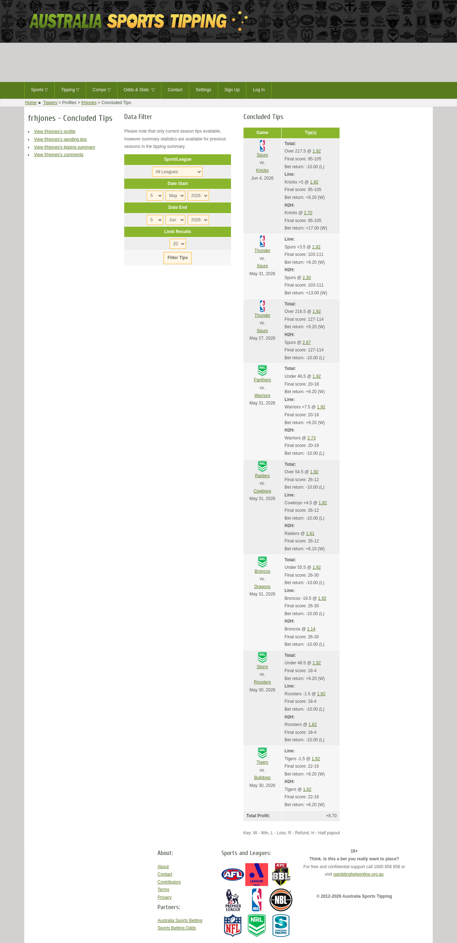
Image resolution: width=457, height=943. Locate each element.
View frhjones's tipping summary (64, 147)
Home (31, 102)
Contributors (169, 882)
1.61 (310, 533)
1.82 (322, 502)
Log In (259, 89)
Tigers (262, 762)
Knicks (262, 170)
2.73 (311, 438)
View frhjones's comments (59, 154)
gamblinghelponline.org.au (358, 874)
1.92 (316, 151)
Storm (262, 666)
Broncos (262, 571)
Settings (203, 89)
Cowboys (262, 491)
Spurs (262, 155)
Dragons (262, 586)
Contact (175, 89)
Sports (39, 90)
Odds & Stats (139, 90)
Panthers (262, 379)
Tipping (70, 90)
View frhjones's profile (54, 131)
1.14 (311, 629)
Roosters (262, 682)
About (163, 866)
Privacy (164, 897)
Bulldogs (262, 777)
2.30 (306, 277)
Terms (163, 889)
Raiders (262, 475)
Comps (101, 90)
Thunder (263, 250)
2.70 (308, 212)
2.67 (306, 342)
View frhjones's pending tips (60, 139)
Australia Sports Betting (179, 920)
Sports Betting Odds (176, 928)
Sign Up (232, 89)
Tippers (50, 102)
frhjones (89, 102)
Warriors (262, 395)
